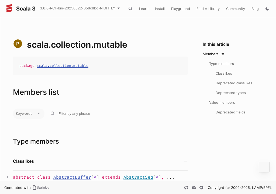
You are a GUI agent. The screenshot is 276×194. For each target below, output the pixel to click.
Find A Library (208, 8)
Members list (214, 54)
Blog (255, 8)
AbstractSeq (138, 177)
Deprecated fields (231, 112)
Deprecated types (231, 93)
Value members (222, 102)
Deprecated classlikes (234, 83)
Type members (221, 63)
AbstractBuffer (72, 177)
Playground (180, 8)
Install (160, 8)
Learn (144, 8)
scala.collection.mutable (62, 65)
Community (235, 8)
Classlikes (224, 73)
